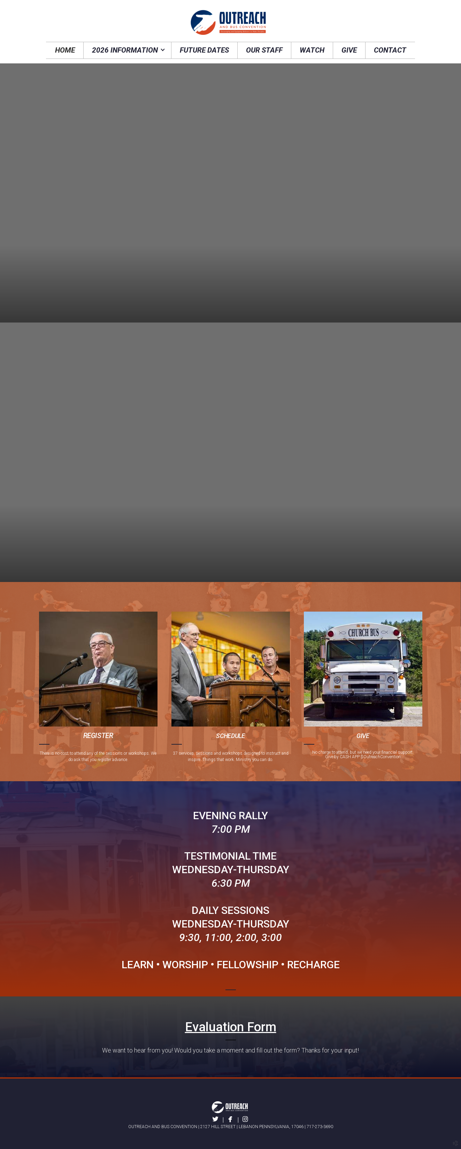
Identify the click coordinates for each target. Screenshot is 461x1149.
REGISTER (98, 735)
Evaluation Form (230, 1027)
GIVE (362, 735)
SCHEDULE (230, 735)
